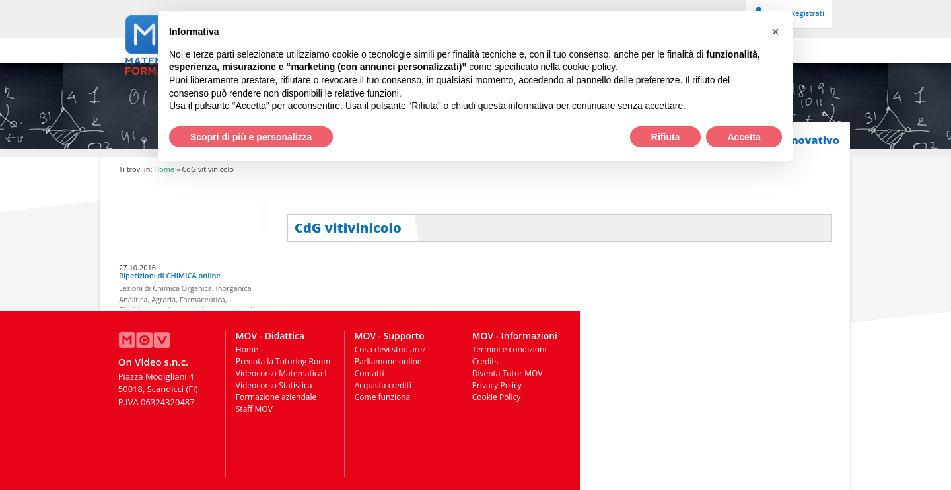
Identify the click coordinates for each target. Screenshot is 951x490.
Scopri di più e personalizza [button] (251, 137)
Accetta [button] (744, 137)
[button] (775, 31)
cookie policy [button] (589, 66)
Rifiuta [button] (665, 137)
